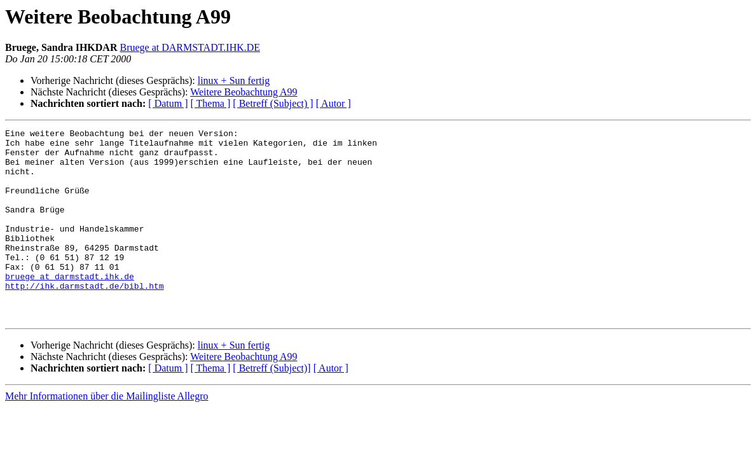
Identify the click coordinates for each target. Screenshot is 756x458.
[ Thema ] (211, 103)
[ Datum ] (168, 103)
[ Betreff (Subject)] (271, 406)
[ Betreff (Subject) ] (273, 103)
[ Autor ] (333, 103)
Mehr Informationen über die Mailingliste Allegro (106, 434)
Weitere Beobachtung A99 (243, 92)
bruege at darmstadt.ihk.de (69, 306)
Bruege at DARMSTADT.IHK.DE (190, 47)
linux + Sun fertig (234, 80)
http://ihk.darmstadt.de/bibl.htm (84, 318)
